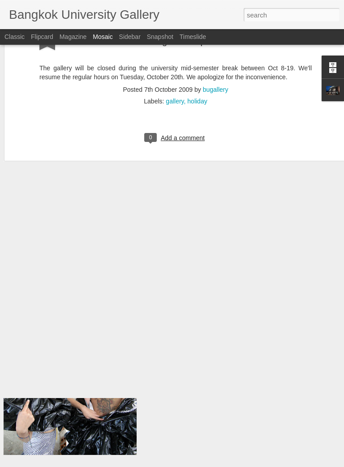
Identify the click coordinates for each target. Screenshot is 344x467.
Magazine (73, 36)
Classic (14, 36)
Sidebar (130, 36)
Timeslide (193, 36)
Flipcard (42, 36)
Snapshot (160, 36)
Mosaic (102, 36)
